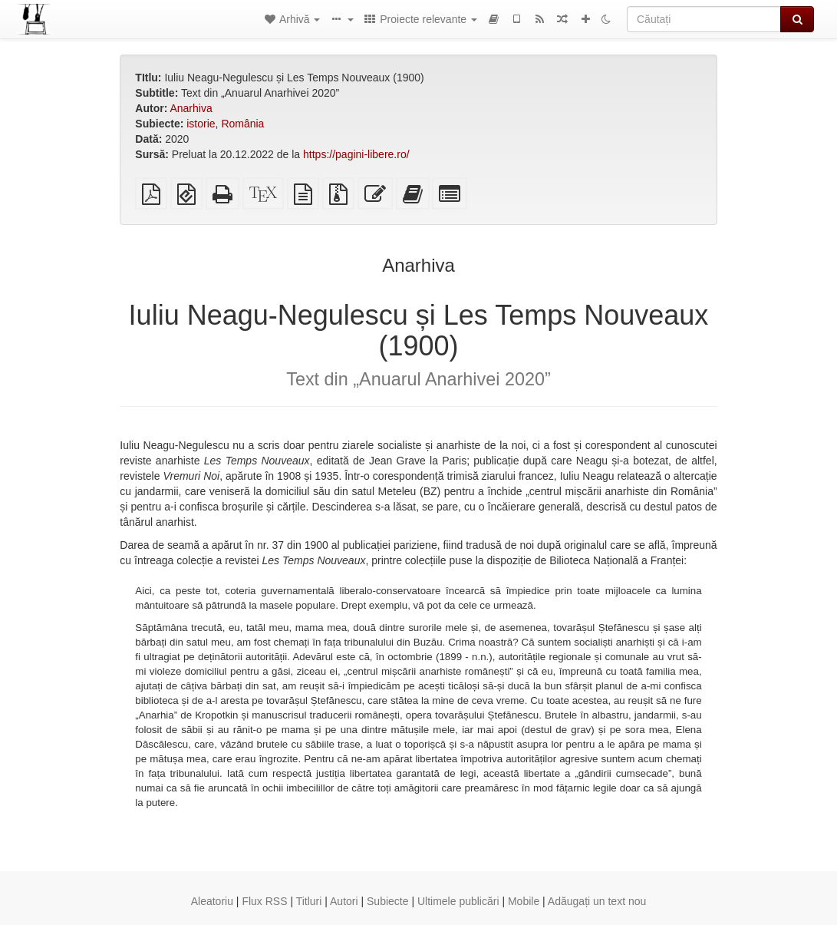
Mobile (523, 901)
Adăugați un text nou (597, 901)
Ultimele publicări (458, 901)
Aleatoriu (212, 901)
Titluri (309, 901)
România (242, 123)
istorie (200, 123)
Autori (344, 901)
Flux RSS (264, 901)
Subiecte (387, 901)
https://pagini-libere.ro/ (356, 154)
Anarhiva (191, 108)
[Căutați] (704, 19)
